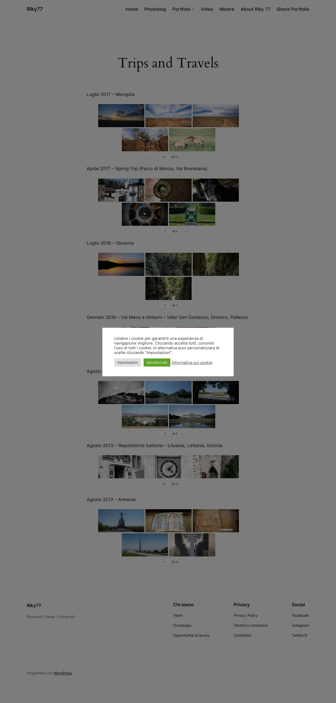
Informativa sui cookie (192, 362)
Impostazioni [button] (127, 362)
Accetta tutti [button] (157, 362)
